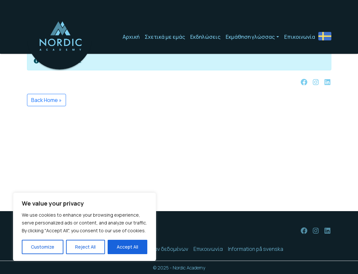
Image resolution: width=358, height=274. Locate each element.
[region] (84, 227)
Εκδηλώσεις (205, 36)
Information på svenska (255, 248)
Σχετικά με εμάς (165, 36)
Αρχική (131, 36)
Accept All (127, 247)
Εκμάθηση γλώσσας (250, 36)
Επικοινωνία (299, 36)
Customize (42, 247)
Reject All (85, 247)
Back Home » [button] (46, 100)
